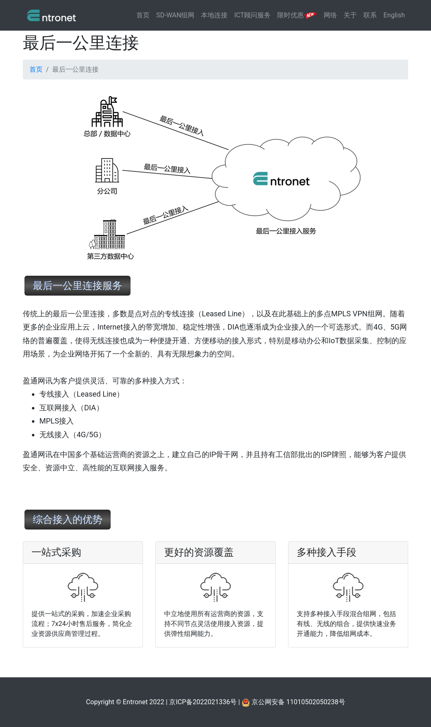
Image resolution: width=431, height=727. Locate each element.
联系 (370, 15)
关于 (350, 15)
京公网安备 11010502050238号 (293, 702)
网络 (330, 15)
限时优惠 (297, 15)
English (394, 15)
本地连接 (214, 15)
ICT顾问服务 (252, 15)
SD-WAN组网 (175, 15)
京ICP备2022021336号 (203, 702)
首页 (143, 15)
